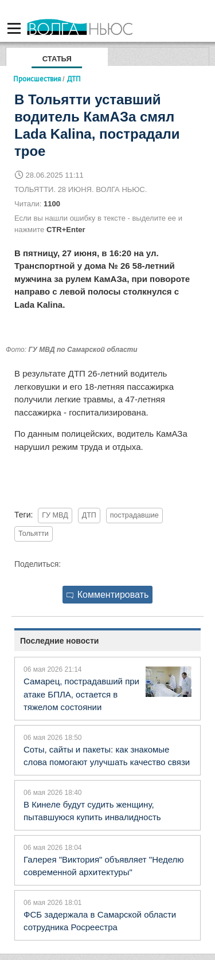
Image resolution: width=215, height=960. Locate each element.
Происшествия (37, 78)
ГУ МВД (55, 515)
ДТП (89, 515)
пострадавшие (134, 515)
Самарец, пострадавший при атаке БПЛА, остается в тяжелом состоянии (81, 694)
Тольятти (33, 534)
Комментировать (108, 594)
